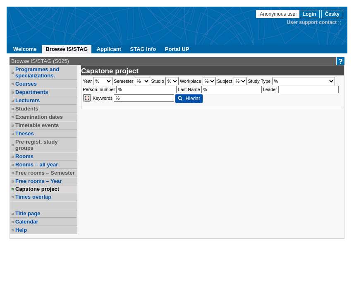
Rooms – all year (36, 164)
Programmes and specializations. (37, 72)
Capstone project (37, 189)
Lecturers (27, 100)
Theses (24, 133)
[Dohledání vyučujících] (87, 98)
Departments (31, 92)
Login (309, 14)
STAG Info (143, 49)
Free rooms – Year (38, 181)
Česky (332, 14)
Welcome (25, 49)
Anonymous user (279, 14)
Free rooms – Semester (45, 173)
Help (21, 230)
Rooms (24, 156)
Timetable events (37, 125)
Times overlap (33, 197)
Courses (26, 84)
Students (26, 109)
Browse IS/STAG (66, 49)
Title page (27, 213)
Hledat (189, 98)
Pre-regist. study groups (36, 145)
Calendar (26, 222)
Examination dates (39, 117)
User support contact (312, 22)
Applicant (109, 49)
